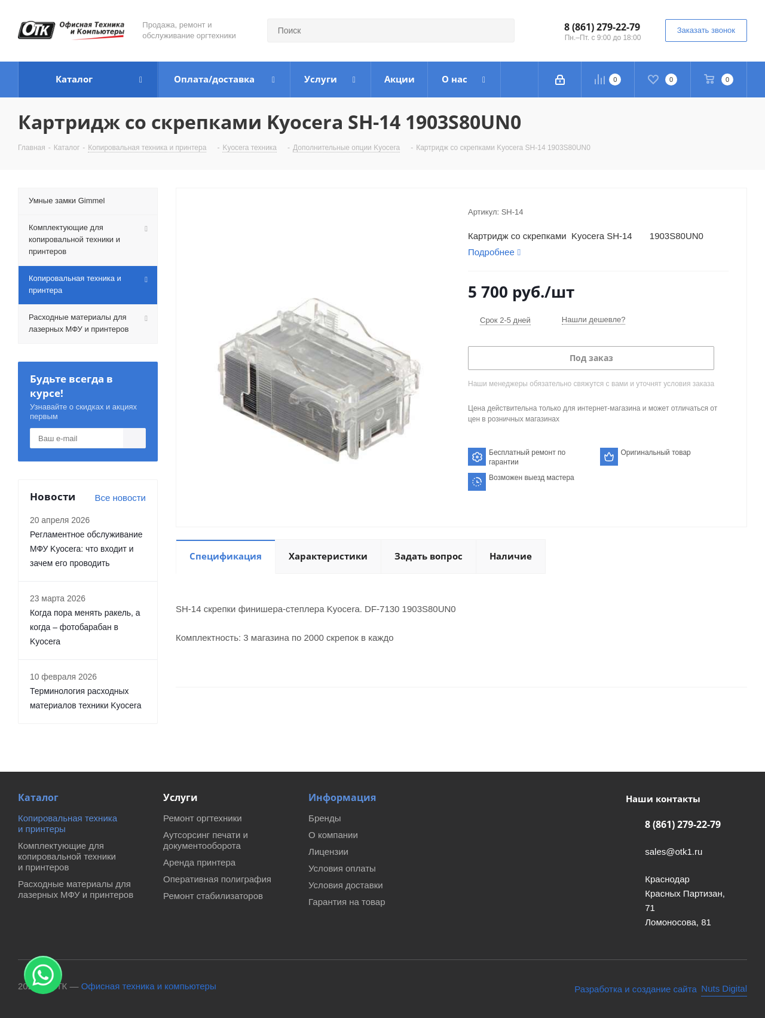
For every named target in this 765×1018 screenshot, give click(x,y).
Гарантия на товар (346, 902)
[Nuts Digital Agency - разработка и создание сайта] (660, 989)
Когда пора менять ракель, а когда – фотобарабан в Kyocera (85, 627)
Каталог (38, 797)
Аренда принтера (199, 862)
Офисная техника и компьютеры (148, 986)
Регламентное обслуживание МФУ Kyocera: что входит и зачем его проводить (86, 549)
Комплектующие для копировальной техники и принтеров (67, 856)
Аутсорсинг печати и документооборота (205, 840)
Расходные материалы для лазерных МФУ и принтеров (75, 889)
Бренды (324, 818)
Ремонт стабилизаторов (213, 896)
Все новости (120, 498)
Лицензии (328, 851)
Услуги (180, 797)
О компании (333, 835)
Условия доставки (345, 885)
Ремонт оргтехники (202, 818)
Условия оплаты (342, 868)
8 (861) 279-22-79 (602, 26)
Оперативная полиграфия (217, 879)
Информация (342, 797)
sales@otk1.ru (673, 851)
